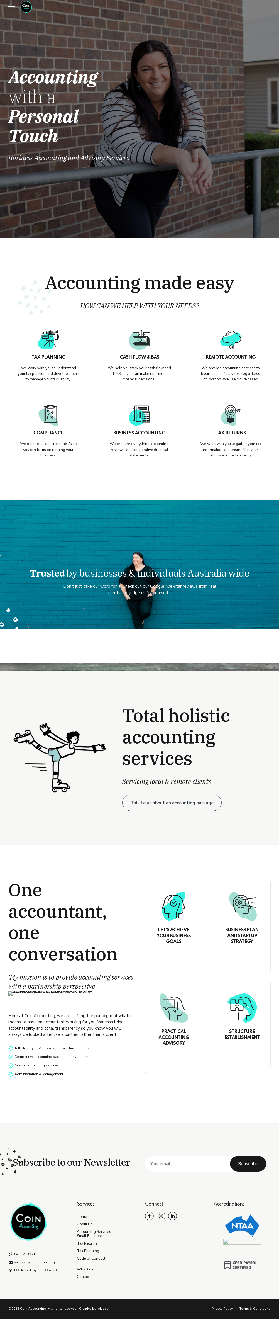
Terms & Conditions (255, 1308)
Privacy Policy (222, 1308)
